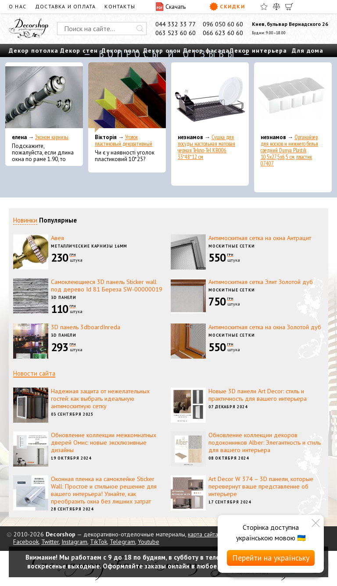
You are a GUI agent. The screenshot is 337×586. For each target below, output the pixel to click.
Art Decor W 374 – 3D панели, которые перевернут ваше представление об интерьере (260, 486)
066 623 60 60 (223, 33)
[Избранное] (264, 6)
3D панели (63, 297)
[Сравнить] (276, 6)
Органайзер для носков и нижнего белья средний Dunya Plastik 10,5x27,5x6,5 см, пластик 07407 (289, 150)
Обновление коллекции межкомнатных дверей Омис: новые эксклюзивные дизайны (103, 442)
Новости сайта (34, 373)
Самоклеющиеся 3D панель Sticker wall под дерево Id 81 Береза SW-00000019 (106, 285)
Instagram (74, 542)
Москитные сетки (231, 246)
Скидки (227, 6)
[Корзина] (289, 6)
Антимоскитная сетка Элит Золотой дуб (260, 282)
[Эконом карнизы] (44, 97)
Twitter (50, 542)
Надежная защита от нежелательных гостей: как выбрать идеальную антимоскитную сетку (100, 398)
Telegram (122, 542)
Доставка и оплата (65, 6)
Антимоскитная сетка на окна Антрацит (259, 238)
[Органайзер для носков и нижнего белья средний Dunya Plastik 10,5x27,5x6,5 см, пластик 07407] (293, 97)
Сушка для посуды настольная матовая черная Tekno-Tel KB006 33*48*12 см (206, 147)
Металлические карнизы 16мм (89, 246)
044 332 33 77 (175, 24)
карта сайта (203, 534)
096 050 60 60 (223, 24)
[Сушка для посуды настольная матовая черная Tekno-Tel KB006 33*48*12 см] (210, 97)
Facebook (26, 542)
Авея (57, 238)
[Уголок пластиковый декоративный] (127, 97)
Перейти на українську (270, 558)
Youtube (148, 542)
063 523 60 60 (175, 33)
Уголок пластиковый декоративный (123, 140)
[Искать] (139, 28)
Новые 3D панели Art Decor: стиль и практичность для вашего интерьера (257, 395)
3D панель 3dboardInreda (85, 327)
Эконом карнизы (51, 137)
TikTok (98, 542)
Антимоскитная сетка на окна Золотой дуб (264, 327)
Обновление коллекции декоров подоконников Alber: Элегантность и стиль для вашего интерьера (264, 442)
